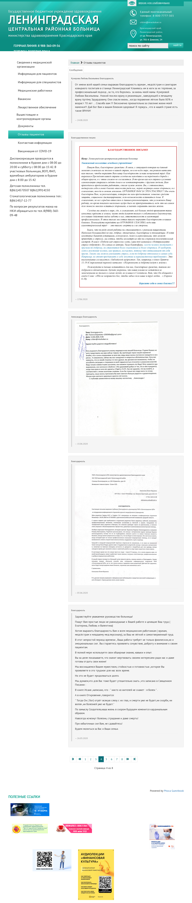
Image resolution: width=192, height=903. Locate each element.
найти (177, 45)
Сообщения (75, 70)
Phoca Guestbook (174, 790)
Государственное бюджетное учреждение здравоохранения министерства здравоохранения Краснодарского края (55, 23)
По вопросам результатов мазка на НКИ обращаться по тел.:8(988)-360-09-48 (34, 211)
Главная (74, 62)
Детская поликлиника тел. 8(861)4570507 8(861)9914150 (30, 188)
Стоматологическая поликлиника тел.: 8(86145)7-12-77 (36, 198)
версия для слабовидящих (149, 3)
